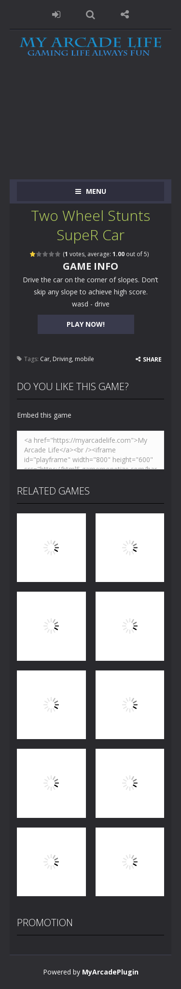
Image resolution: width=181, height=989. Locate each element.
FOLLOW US (124, 14)
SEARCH (90, 14)
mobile (84, 359)
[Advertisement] (90, 126)
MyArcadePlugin (110, 971)
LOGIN (56, 14)
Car (45, 359)
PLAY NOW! (86, 324)
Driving (62, 359)
